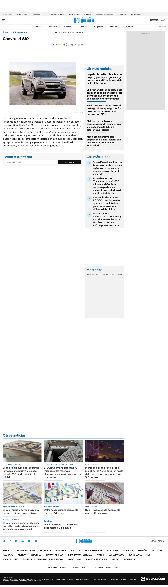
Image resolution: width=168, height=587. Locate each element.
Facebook (10, 541)
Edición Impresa (54, 555)
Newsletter (162, 26)
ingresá (162, 20)
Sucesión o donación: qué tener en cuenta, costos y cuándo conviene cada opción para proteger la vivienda (107, 168)
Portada (7, 550)
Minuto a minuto (94, 464)
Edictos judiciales (96, 559)
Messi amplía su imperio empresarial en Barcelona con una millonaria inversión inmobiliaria (104, 141)
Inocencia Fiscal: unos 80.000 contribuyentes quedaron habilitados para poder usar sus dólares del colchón (107, 203)
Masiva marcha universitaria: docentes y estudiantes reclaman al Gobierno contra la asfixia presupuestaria (107, 219)
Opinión (113, 26)
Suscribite (69, 162)
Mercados (112, 550)
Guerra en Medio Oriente (105, 14)
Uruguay (129, 26)
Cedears (119, 274)
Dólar (38, 26)
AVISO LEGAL (74, 559)
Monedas (90, 274)
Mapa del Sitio (10, 559)
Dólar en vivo (22, 14)
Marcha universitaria (57, 14)
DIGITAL (57, 567)
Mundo (22, 555)
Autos (100, 555)
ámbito (6, 32)
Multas (115, 559)
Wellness (157, 550)
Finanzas (68, 26)
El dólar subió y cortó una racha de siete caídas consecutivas (21, 511)
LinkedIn (22, 541)
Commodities (108, 274)
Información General (80, 555)
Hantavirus (122, 14)
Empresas (87, 14)
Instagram (16, 541)
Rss (148, 555)
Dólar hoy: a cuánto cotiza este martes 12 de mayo (102, 511)
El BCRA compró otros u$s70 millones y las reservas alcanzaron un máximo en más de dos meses (63, 472)
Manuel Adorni (74, 14)
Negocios (98, 26)
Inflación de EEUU (38, 14)
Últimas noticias (26, 550)
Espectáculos (116, 555)
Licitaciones (130, 559)
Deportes (36, 555)
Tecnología (135, 555)
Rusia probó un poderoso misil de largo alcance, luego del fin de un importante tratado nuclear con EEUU (104, 110)
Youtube (29, 541)
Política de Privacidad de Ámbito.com (43, 559)
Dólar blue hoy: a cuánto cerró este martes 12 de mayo (61, 526)
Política (83, 26)
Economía (52, 26)
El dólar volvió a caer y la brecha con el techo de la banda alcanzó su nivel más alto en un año (21, 526)
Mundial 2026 (136, 14)
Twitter (4, 541)
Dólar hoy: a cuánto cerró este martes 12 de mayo (61, 511)
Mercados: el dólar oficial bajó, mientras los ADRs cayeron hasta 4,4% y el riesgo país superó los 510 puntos (104, 472)
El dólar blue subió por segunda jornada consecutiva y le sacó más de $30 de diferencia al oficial (104, 125)
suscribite (154, 20)
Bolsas (99, 274)
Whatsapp (36, 541)
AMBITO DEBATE (107, 567)
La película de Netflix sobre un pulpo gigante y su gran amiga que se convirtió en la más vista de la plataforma (104, 79)
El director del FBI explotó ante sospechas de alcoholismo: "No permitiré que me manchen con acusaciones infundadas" (104, 94)
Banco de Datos (93, 550)
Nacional (8, 555)
